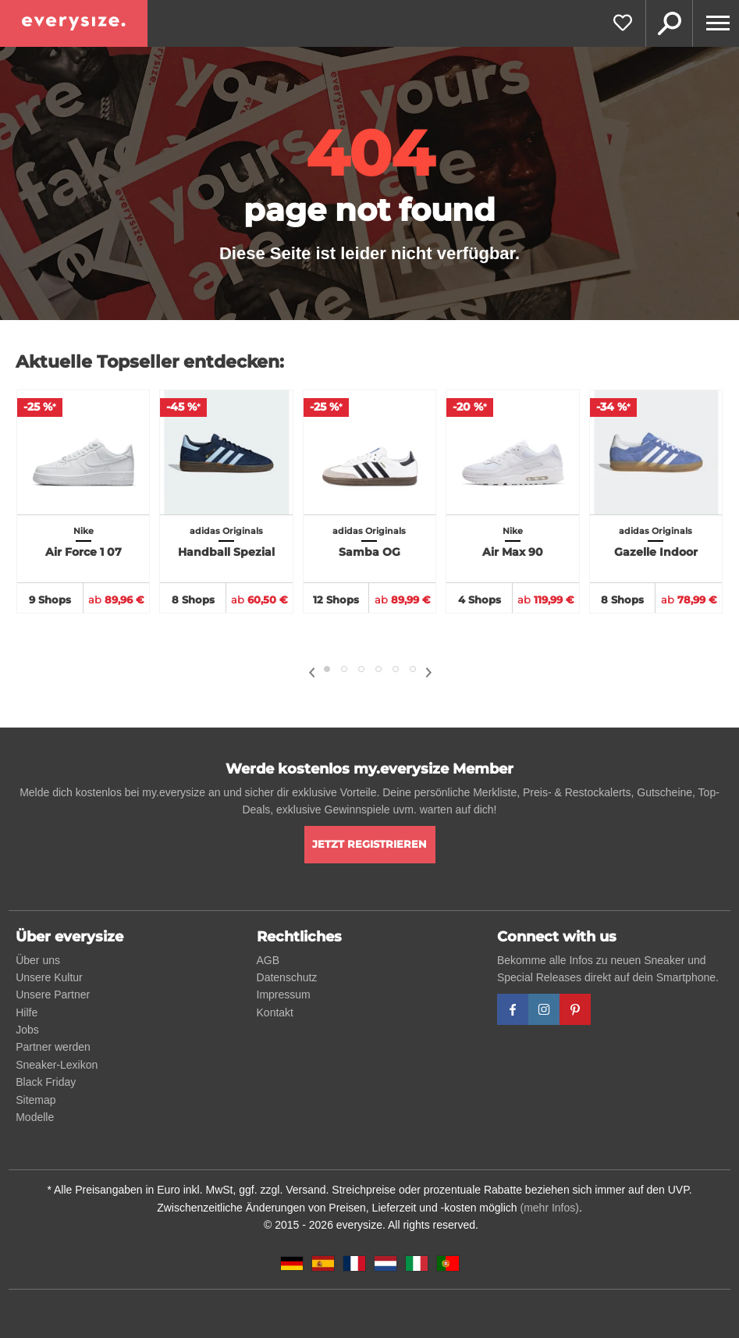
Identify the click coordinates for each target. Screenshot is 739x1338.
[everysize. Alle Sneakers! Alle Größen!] (73, 23)
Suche (668, 23)
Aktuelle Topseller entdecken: (150, 361)
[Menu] (715, 23)
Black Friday (46, 1082)
